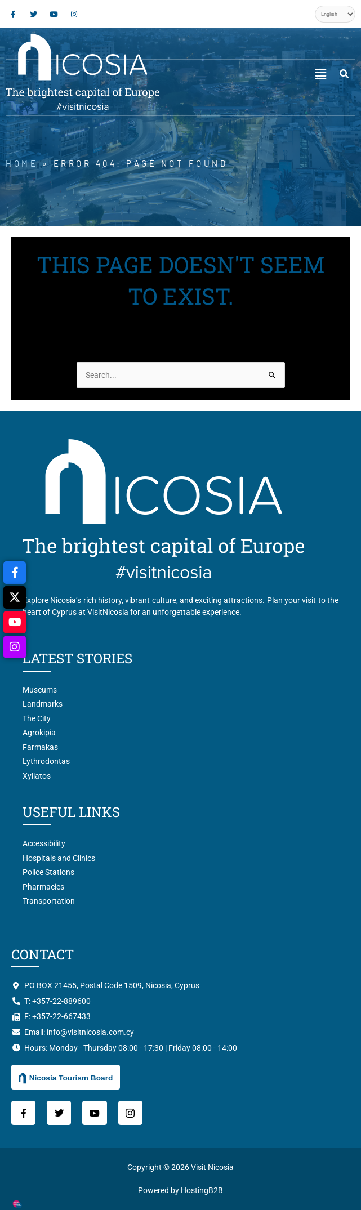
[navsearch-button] (344, 74)
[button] (321, 74)
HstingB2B (202, 1190)
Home (22, 163)
